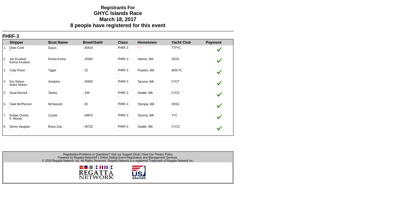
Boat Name (58, 42)
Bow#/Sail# (93, 42)
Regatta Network (63, 160)
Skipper (16, 42)
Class (123, 42)
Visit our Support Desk (125, 154)
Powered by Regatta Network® (77, 157)
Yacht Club (181, 42)
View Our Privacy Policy (157, 154)
